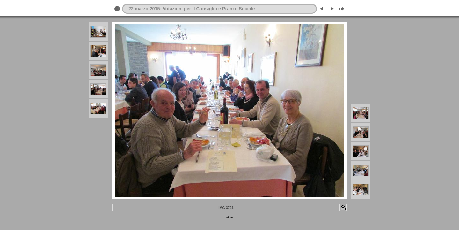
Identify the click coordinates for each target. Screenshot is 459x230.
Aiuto (229, 217)
